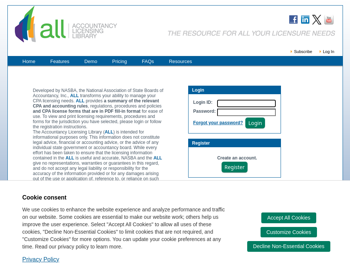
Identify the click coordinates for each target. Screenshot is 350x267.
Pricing (119, 61)
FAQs (148, 61)
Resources (180, 61)
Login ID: (203, 102)
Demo (90, 61)
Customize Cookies (288, 232)
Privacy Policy (40, 259)
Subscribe (301, 51)
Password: (204, 111)
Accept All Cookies (288, 218)
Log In (326, 51)
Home (29, 61)
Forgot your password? (218, 122)
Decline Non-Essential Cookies (288, 246)
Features (59, 61)
